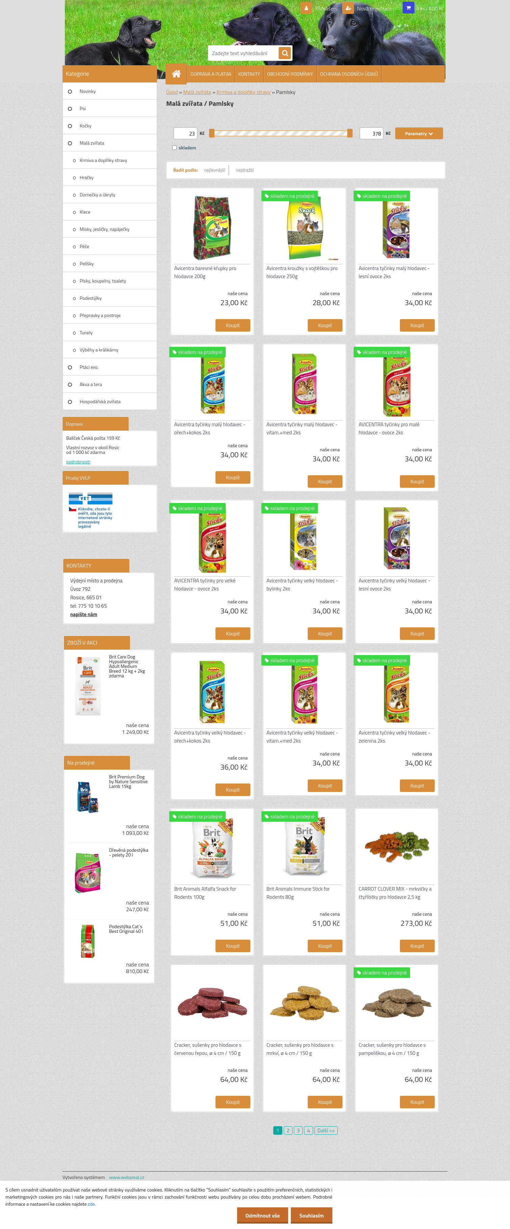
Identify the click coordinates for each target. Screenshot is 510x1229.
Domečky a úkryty (97, 194)
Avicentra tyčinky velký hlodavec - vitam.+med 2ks (302, 737)
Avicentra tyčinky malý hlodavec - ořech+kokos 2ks (209, 428)
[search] (285, 53)
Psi (83, 108)
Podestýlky (91, 298)
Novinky (88, 91)
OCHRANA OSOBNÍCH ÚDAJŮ (349, 73)
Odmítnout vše (263, 1215)
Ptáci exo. (89, 366)
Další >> (326, 1130)
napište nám (83, 614)
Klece (85, 211)
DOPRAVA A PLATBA (210, 73)
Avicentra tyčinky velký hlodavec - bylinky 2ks (302, 585)
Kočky (86, 125)
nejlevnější (214, 169)
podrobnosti (78, 461)
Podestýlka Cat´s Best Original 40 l (126, 929)
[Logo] (231, 21)
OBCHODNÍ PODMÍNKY (290, 73)
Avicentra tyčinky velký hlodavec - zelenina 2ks (394, 737)
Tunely (86, 332)
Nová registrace (374, 8)
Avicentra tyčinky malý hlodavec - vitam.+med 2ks (301, 428)
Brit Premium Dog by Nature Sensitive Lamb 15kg (128, 781)
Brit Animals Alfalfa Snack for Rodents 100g (205, 893)
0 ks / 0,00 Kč (429, 8)
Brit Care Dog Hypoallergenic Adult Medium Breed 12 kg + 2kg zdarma (127, 666)
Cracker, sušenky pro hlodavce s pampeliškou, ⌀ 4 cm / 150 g (392, 1049)
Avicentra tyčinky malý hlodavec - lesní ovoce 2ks (394, 272)
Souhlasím (311, 1215)
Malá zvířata (92, 142)
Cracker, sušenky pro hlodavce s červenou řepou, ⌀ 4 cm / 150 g (207, 1049)
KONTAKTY (249, 73)
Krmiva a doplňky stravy (103, 160)
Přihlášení (326, 8)
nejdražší (245, 169)
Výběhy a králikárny (99, 349)
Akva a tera (91, 384)
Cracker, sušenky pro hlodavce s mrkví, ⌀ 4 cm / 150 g (300, 1049)
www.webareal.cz (127, 1177)
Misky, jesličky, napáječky (104, 229)
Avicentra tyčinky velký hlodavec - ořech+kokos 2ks (210, 737)
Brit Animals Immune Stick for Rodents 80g (298, 893)
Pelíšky (87, 263)
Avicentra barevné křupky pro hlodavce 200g (205, 272)
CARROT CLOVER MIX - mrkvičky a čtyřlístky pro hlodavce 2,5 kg (395, 893)
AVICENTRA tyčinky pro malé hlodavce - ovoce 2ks (389, 428)
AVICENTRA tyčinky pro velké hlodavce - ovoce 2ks (205, 585)
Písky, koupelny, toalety (103, 280)
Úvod (172, 92)
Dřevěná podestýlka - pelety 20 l (128, 852)
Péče (84, 246)
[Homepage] (179, 73)
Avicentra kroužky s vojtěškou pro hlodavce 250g (302, 272)
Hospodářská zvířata (100, 401)
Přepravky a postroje (100, 315)
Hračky (87, 177)
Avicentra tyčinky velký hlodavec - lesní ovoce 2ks (394, 585)
